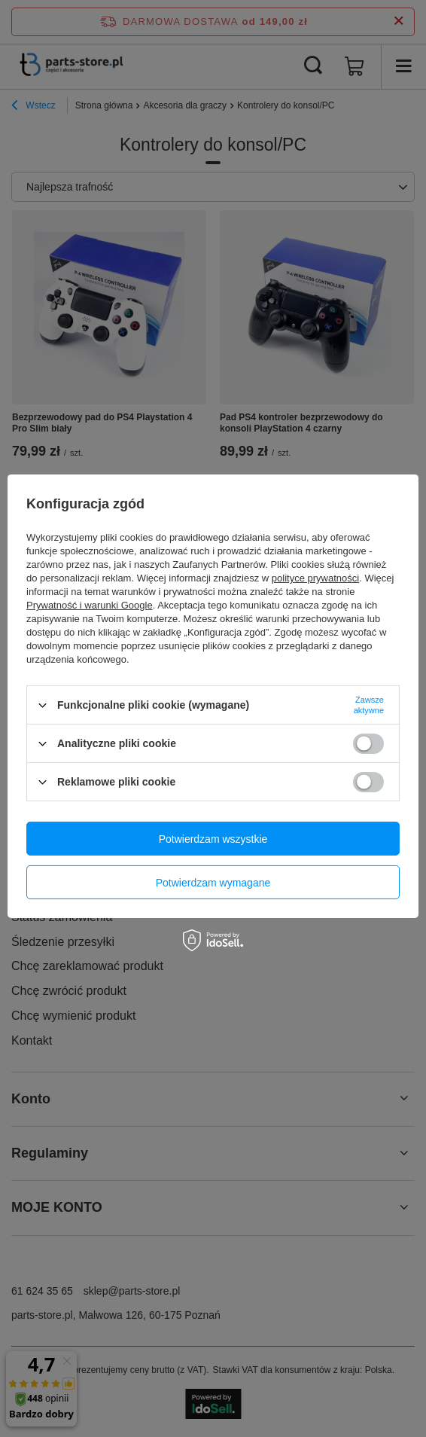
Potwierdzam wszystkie (213, 838)
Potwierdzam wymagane (213, 882)
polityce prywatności (315, 578)
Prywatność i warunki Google (89, 605)
